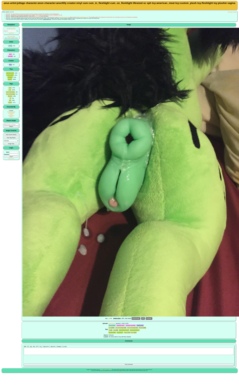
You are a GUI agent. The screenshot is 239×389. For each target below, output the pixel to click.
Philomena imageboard (64, 17)
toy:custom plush (134, 330)
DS (143, 318)
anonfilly (10, 56)
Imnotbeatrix (11, 113)
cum (10, 90)
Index (11, 28)
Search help (11, 33)
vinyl (10, 64)
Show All (235, 11)
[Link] (64, 347)
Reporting (37, 16)
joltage (10, 45)
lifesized (10, 96)
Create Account (11, 158)
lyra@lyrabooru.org (83, 17)
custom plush (10, 75)
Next (14, 28)
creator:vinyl (140, 325)
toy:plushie (120, 332)
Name (7, 152)
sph (10, 100)
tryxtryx (11, 116)
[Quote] (53, 347)
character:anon (121, 325)
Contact (119, 372)
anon (10, 54)
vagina (10, 102)
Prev (8, 28)
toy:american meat (124, 330)
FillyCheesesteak (11, 111)
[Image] (59, 347)
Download (136, 318)
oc (10, 98)
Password (6, 154)
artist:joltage (112, 325)
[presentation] (37, 360)
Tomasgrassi (11, 115)
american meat (10, 73)
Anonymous (111, 323)
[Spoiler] (46, 347)
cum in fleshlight (10, 92)
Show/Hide (230, 11)
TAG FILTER (11, 36)
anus (10, 87)
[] (25, 347)
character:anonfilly (131, 325)
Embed (148, 318)
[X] (37, 347)
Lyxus (11, 114)
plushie (10, 79)
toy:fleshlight (112, 332)
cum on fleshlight (10, 94)
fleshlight (10, 77)
